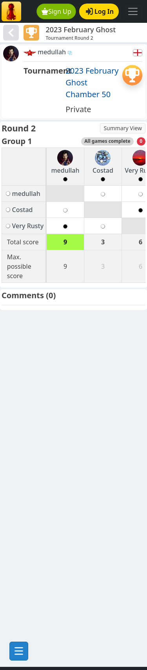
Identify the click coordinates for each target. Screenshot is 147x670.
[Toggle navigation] (133, 11)
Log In (100, 11)
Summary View (122, 128)
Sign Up (56, 11)
